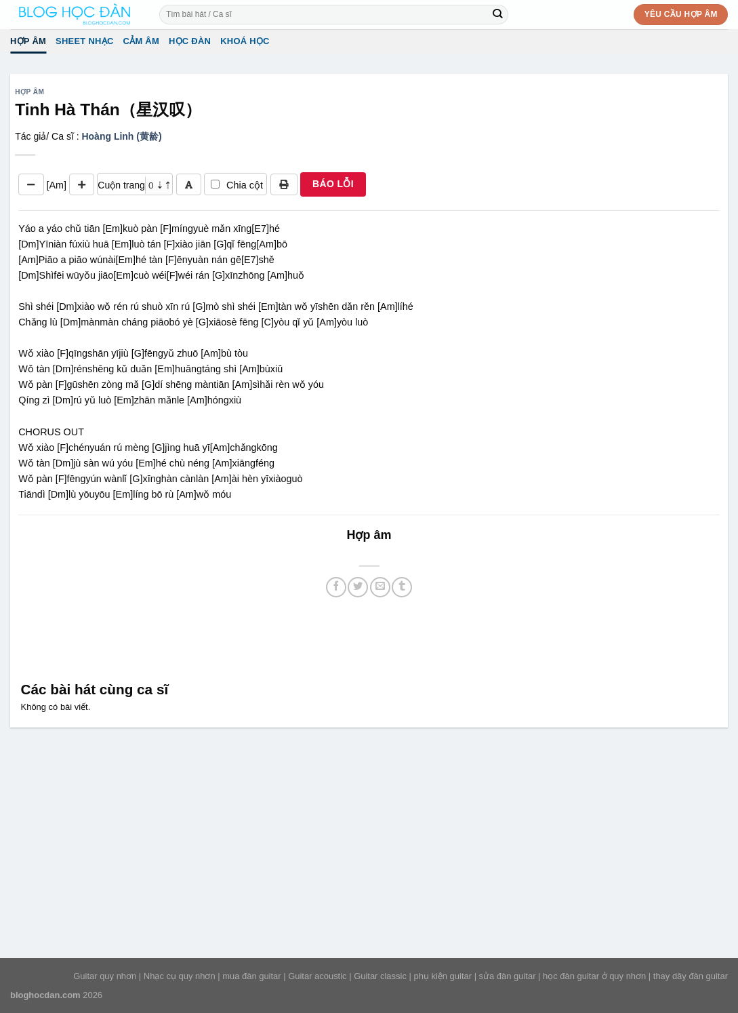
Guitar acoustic (317, 976)
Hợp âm (28, 41)
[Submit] (497, 14)
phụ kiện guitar (442, 976)
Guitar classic (380, 976)
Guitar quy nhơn (104, 976)
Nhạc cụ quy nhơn (180, 976)
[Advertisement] (369, 637)
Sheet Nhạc (84, 41)
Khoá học (245, 41)
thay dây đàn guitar (690, 976)
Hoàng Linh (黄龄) (121, 136)
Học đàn (190, 41)
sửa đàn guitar (507, 976)
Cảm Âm (141, 41)
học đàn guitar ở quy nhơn (594, 976)
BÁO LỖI (333, 183)
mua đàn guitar (251, 976)
